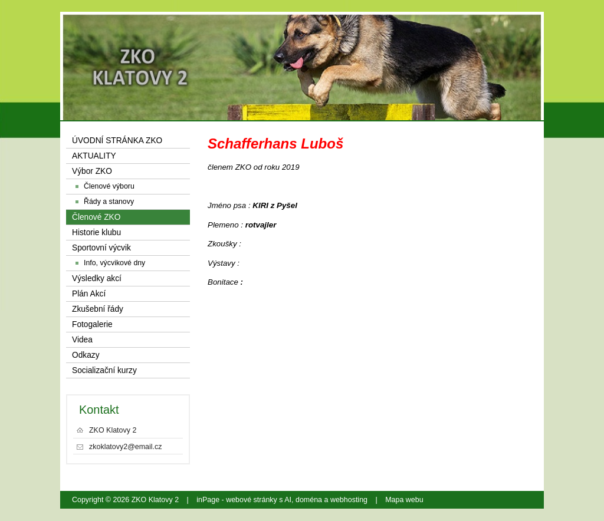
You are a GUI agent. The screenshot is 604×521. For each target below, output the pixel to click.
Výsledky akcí (97, 278)
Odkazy (86, 355)
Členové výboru (109, 186)
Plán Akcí (89, 293)
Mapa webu (404, 500)
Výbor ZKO (92, 171)
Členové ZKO (96, 217)
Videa (82, 339)
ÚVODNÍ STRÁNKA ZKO (117, 140)
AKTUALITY (94, 155)
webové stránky (251, 500)
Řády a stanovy (109, 201)
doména (309, 500)
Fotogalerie (92, 324)
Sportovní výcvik (101, 247)
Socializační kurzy (104, 370)
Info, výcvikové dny (114, 263)
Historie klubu (96, 232)
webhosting (348, 500)
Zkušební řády (97, 309)
